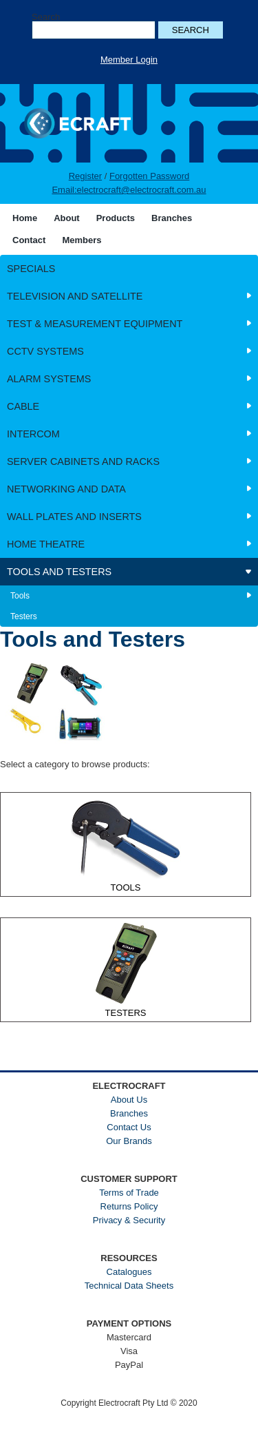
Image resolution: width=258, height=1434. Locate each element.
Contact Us (129, 1127)
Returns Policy (129, 1206)
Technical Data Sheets (129, 1285)
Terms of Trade (129, 1192)
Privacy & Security (129, 1220)
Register (85, 176)
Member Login (129, 59)
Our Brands (128, 1141)
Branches (129, 1113)
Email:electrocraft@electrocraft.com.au (129, 190)
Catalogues (129, 1272)
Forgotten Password (149, 176)
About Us (129, 1099)
